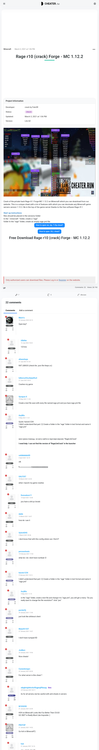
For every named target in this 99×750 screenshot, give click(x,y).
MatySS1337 (24, 629)
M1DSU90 (23, 706)
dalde (21, 514)
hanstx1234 (23, 573)
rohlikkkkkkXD (24, 455)
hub (22, 744)
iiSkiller (24, 341)
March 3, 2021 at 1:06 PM (25, 49)
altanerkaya (23, 359)
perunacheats (24, 551)
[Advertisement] (49, 29)
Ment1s (22, 318)
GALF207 (22, 477)
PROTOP (22, 725)
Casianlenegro (24, 669)
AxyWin (22, 415)
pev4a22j (22, 610)
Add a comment (26, 310)
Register (62, 280)
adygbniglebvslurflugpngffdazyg (34, 688)
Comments (10, 310)
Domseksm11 (26, 495)
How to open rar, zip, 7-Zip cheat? (49, 225)
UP (4, 288)
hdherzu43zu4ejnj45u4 (28, 378)
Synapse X (23, 397)
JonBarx (22, 650)
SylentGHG (23, 533)
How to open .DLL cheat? (49, 231)
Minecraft (7, 49)
